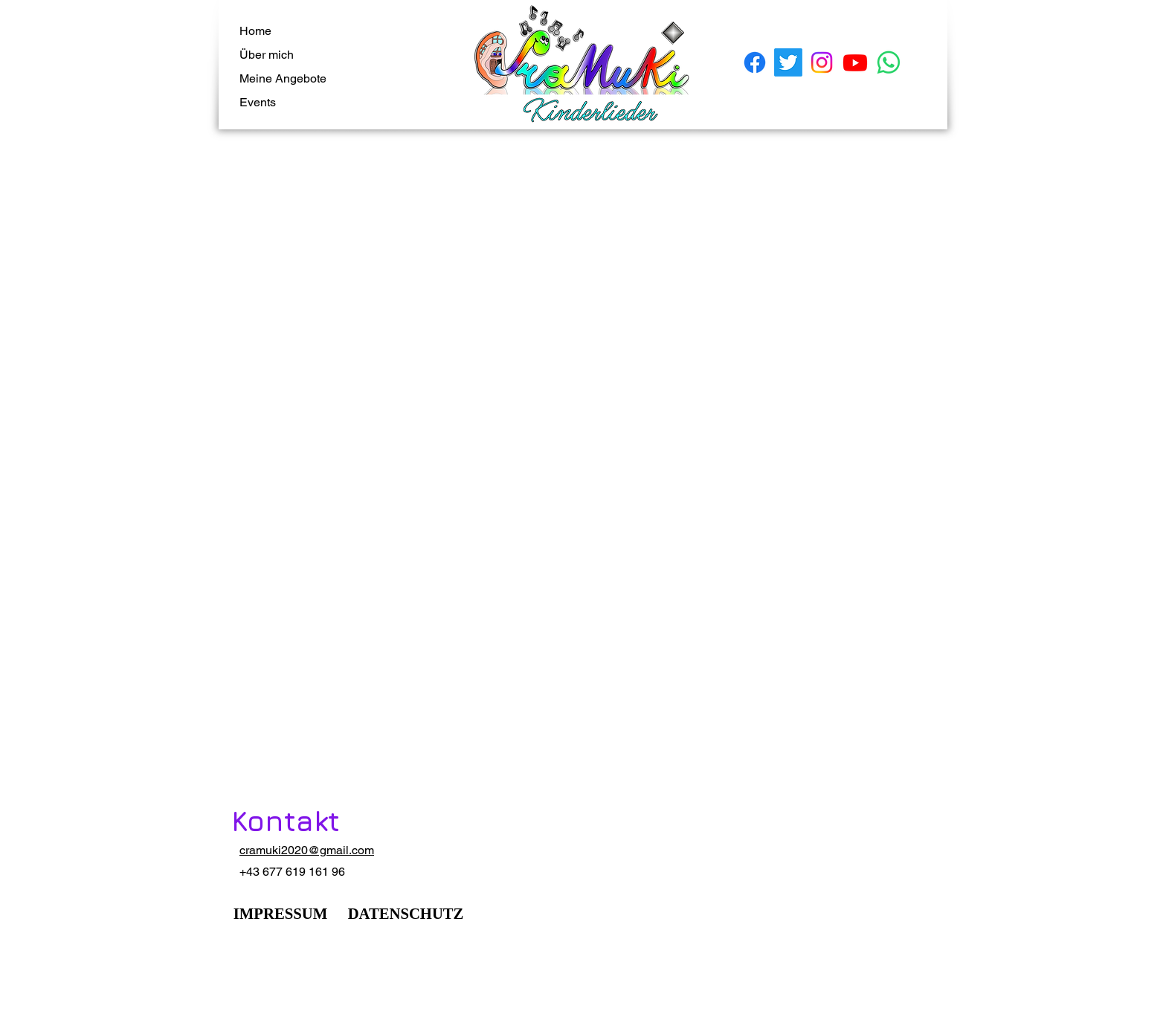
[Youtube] (855, 62)
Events (257, 102)
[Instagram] (822, 62)
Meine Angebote (282, 78)
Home (255, 31)
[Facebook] (755, 62)
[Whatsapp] (888, 62)
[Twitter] (788, 62)
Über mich (266, 55)
